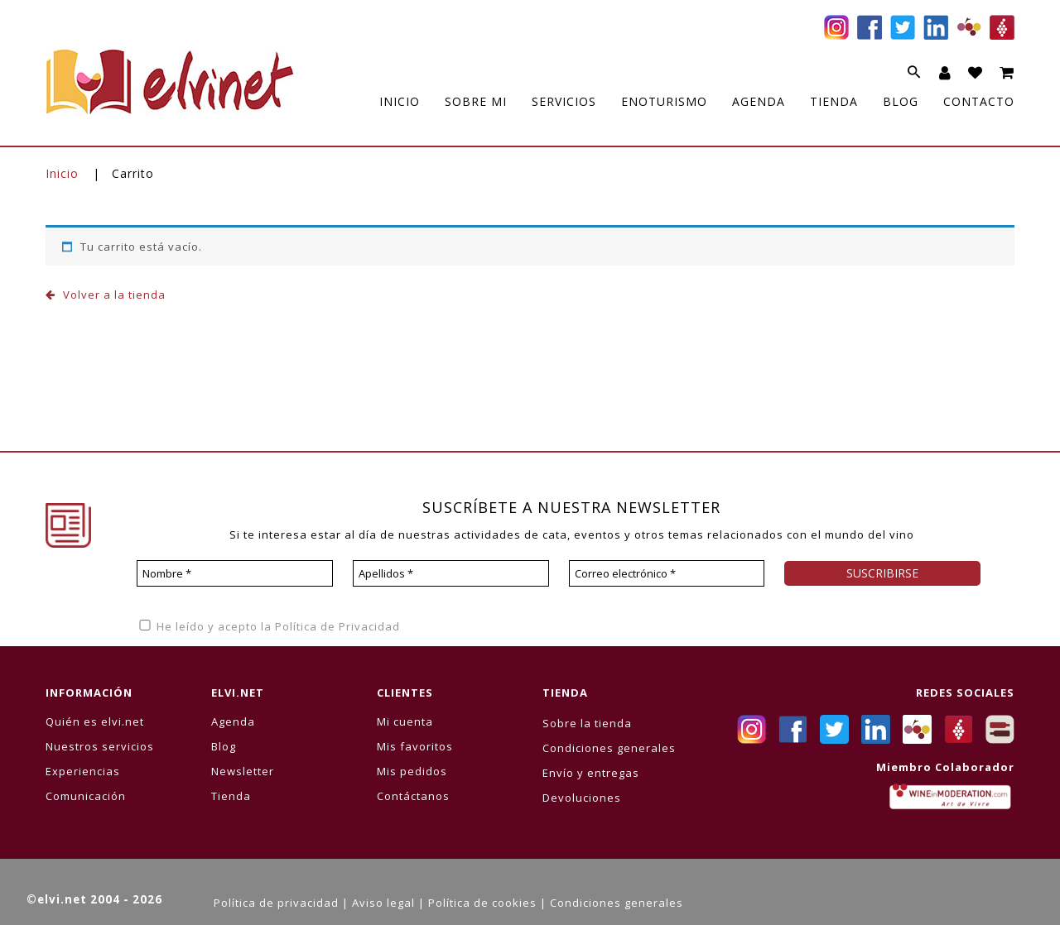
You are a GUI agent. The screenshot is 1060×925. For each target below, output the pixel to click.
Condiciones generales (609, 747)
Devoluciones (581, 797)
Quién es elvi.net (95, 721)
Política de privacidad (276, 902)
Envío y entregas (590, 772)
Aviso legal (383, 902)
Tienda (231, 795)
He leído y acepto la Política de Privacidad (268, 626)
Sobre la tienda (587, 723)
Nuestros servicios (100, 746)
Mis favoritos (415, 746)
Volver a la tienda (113, 294)
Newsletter (242, 771)
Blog (223, 746)
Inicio (62, 173)
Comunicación (86, 795)
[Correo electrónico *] (667, 573)
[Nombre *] (235, 573)
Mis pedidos (412, 771)
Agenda (233, 721)
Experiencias (83, 771)
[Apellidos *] (451, 573)
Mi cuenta (405, 721)
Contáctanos (413, 795)
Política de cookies (482, 902)
